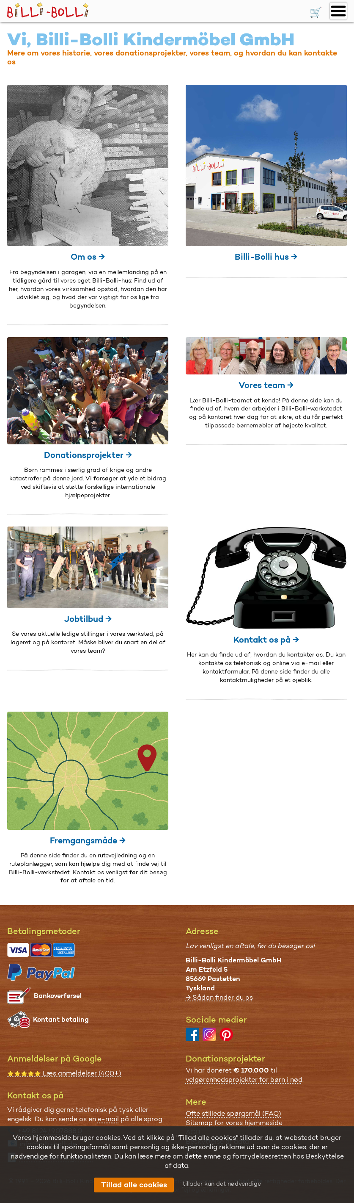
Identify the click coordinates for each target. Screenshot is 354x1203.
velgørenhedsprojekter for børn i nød (244, 1079)
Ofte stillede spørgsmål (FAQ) (233, 1113)
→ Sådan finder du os (219, 997)
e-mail (108, 1119)
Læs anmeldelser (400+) (64, 1073)
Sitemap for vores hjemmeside (234, 1123)
